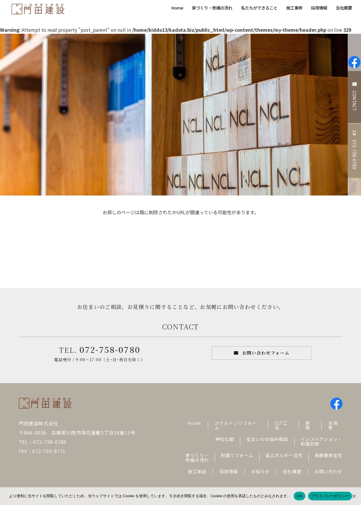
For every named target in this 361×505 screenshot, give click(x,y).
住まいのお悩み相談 (267, 439)
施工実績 (197, 471)
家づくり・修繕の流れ (212, 8)
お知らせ (260, 471)
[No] (354, 496)
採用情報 (319, 8)
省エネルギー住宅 (284, 455)
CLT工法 (281, 425)
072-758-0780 (109, 349)
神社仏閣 (224, 439)
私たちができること (259, 8)
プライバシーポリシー (330, 496)
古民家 (333, 425)
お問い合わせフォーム (266, 353)
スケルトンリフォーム (236, 425)
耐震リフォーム (237, 455)
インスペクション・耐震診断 (321, 441)
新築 (308, 425)
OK (299, 496)
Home (177, 8)
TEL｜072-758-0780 (43, 441)
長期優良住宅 (328, 455)
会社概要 (344, 8)
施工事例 (294, 8)
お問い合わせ (328, 471)
